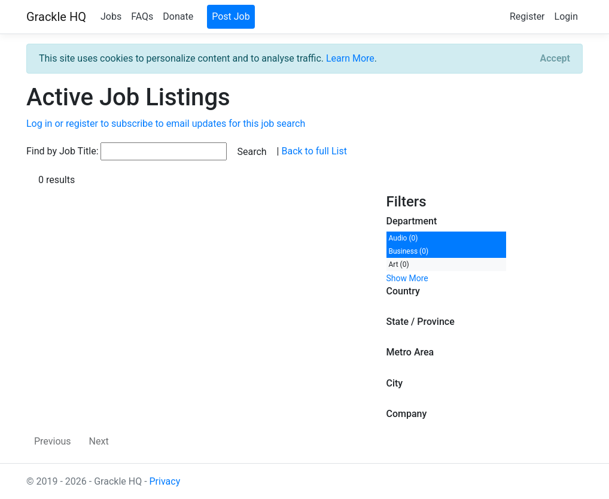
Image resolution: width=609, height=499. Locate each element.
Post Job (231, 16)
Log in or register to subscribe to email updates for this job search (165, 123)
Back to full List (313, 151)
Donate (178, 16)
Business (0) (409, 251)
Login (566, 16)
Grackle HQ (56, 17)
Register (527, 16)
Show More (407, 278)
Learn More (350, 58)
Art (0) (399, 264)
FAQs (142, 16)
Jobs (111, 16)
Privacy (165, 481)
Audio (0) (403, 238)
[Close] (555, 58)
